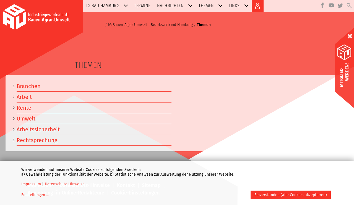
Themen (212, 5)
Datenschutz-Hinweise (65, 184)
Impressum (31, 184)
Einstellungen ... (35, 195)
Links (240, 5)
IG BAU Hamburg (108, 5)
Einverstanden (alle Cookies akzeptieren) (290, 195)
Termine (142, 5)
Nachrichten (176, 5)
